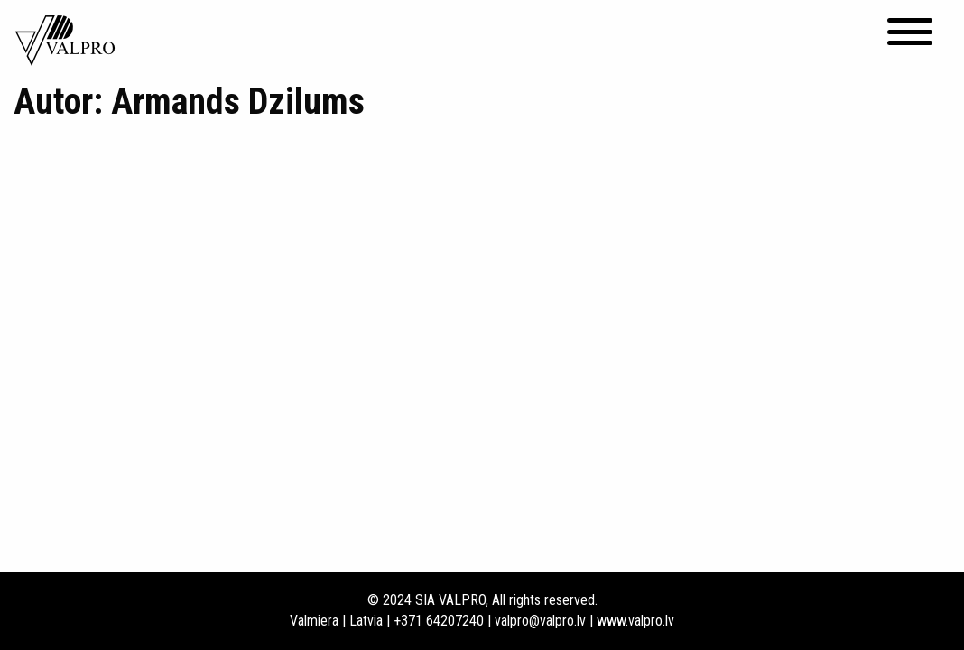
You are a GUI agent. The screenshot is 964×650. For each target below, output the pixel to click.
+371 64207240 (439, 620)
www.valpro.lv (635, 620)
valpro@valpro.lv (540, 620)
